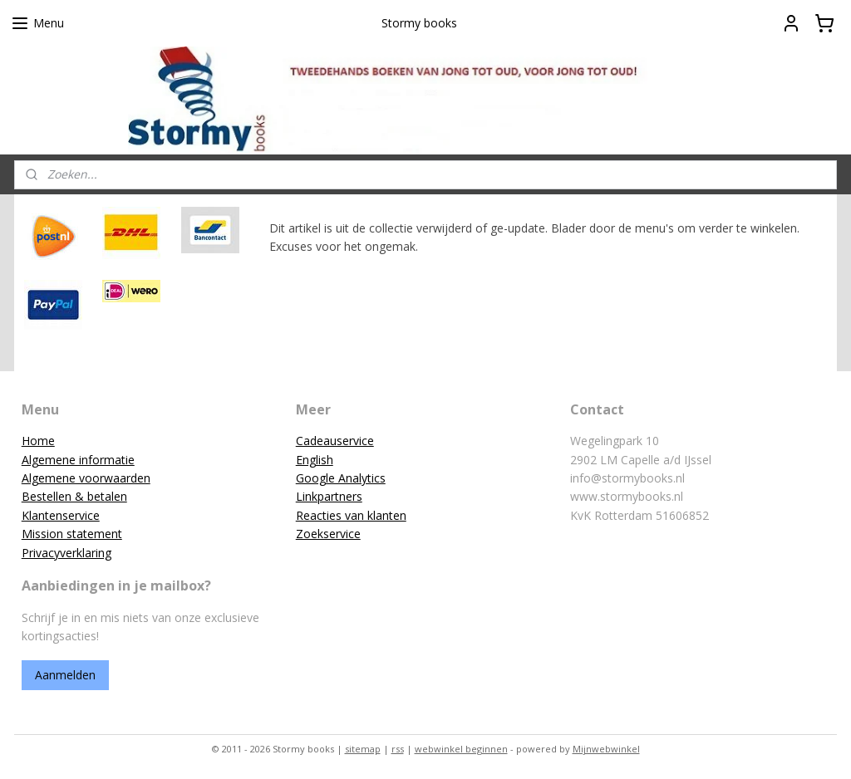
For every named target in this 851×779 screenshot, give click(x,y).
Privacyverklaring (66, 553)
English (314, 460)
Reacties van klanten (351, 515)
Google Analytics (341, 478)
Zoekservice (328, 533)
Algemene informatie (78, 460)
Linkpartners (329, 496)
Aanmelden (65, 675)
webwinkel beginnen (461, 748)
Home (38, 440)
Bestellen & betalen (74, 496)
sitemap (363, 748)
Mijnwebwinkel (606, 748)
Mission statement (72, 533)
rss (397, 748)
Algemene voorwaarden (86, 478)
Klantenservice (61, 515)
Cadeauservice (335, 440)
